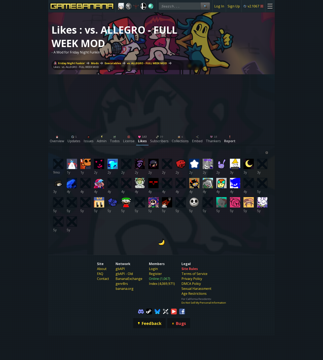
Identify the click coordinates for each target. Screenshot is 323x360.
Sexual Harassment (196, 288)
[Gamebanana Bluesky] (157, 311)
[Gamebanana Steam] (149, 311)
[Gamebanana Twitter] (165, 311)
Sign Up (234, 6)
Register (155, 273)
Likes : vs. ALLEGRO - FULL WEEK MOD (76, 67)
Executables (113, 63)
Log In (219, 6)
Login (153, 268)
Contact (103, 278)
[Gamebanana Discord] (141, 311)
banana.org (124, 288)
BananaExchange (129, 278)
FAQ (100, 273)
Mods (95, 63)
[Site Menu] (270, 6)
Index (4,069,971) (162, 283)
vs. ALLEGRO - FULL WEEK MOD (147, 63)
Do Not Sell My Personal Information (203, 302)
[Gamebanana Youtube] (174, 311)
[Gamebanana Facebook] (182, 311)
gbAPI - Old (124, 273)
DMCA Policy (191, 283)
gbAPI (120, 268)
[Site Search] (205, 6)
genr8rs (122, 283)
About (101, 268)
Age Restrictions (194, 293)
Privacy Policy (191, 278)
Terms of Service (194, 273)
